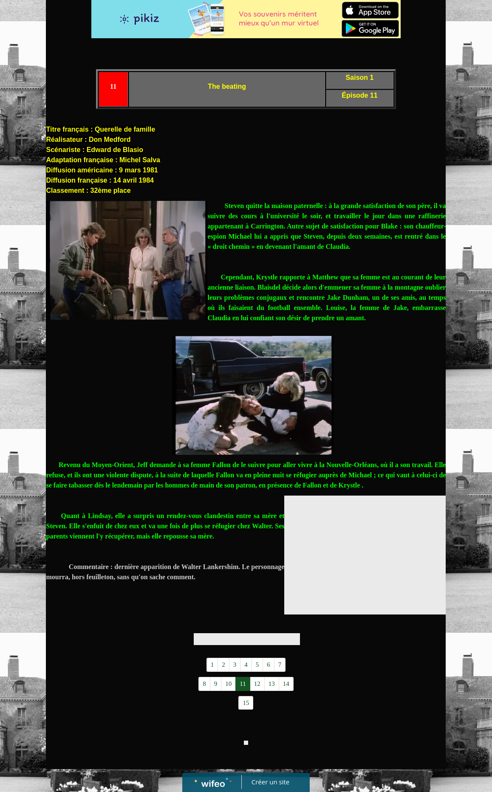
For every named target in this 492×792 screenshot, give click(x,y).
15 (246, 702)
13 (272, 683)
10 (228, 683)
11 (243, 683)
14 (286, 683)
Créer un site (270, 782)
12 (257, 683)
